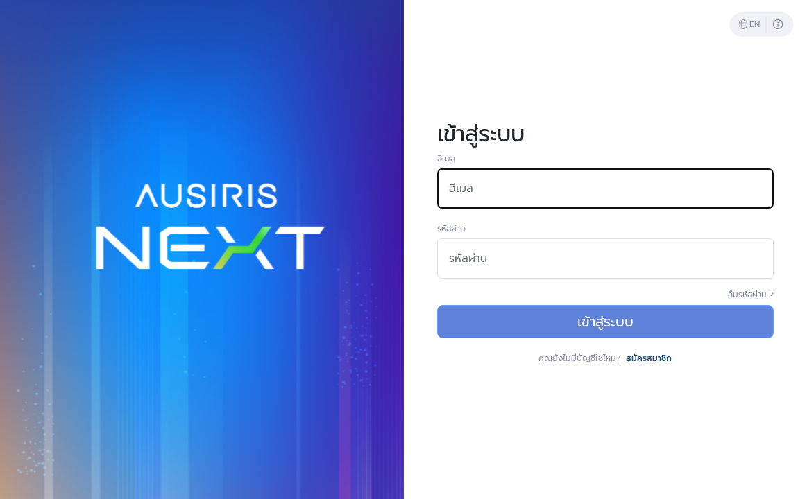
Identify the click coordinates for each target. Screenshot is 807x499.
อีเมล (446, 158)
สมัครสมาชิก (649, 358)
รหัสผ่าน (451, 228)
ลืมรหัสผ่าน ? (751, 294)
